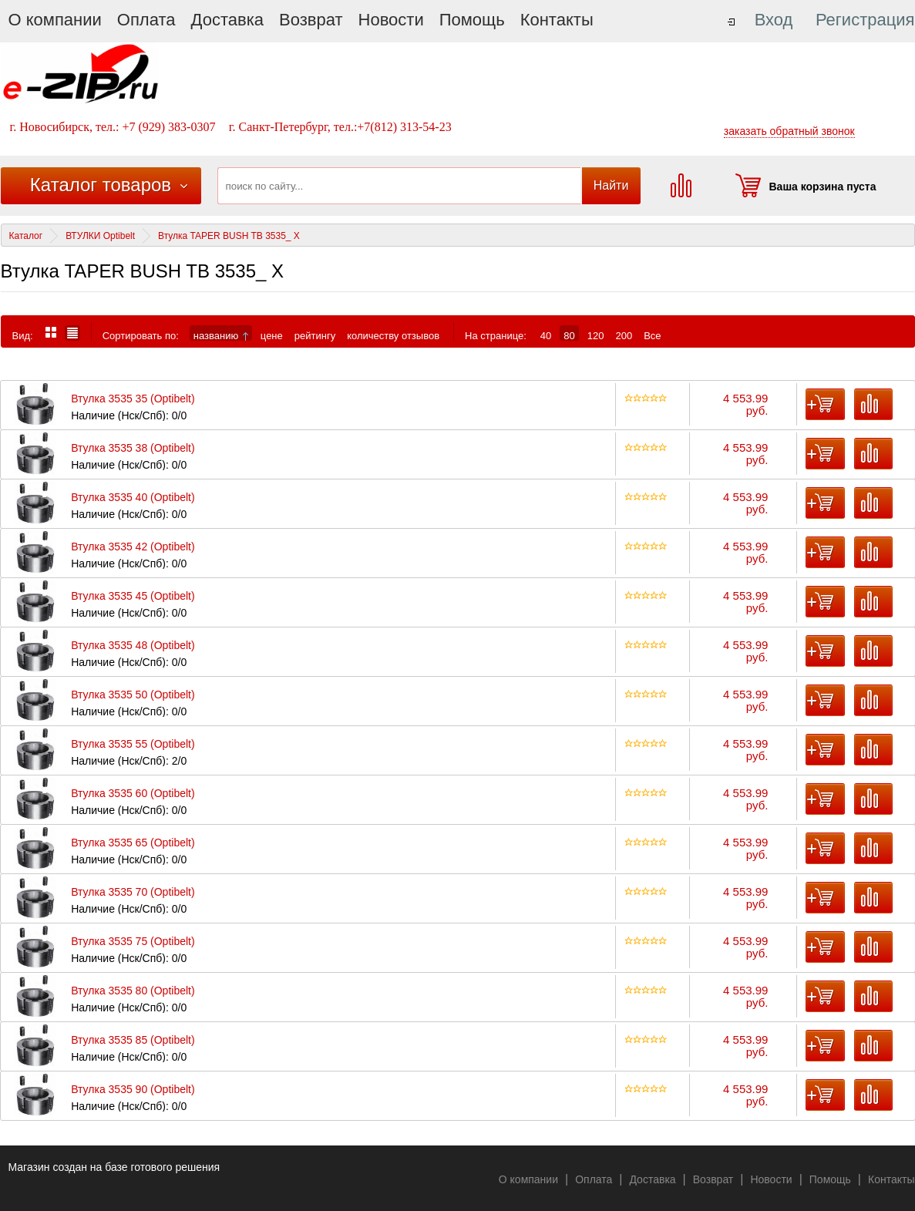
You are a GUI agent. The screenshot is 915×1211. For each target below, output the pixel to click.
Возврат (311, 19)
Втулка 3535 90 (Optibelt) (132, 1089)
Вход (774, 19)
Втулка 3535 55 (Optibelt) (132, 744)
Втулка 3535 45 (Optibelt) (132, 596)
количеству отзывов (393, 335)
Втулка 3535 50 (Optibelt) (132, 695)
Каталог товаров (100, 184)
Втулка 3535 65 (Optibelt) (132, 843)
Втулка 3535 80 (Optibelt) (132, 991)
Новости (391, 19)
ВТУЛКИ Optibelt (100, 235)
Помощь (472, 19)
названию (220, 335)
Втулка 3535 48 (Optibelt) (132, 645)
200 (623, 335)
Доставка (227, 19)
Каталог (26, 235)
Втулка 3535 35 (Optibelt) (132, 399)
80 (568, 335)
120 (595, 335)
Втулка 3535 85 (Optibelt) (132, 1040)
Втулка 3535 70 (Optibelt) (132, 892)
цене (272, 335)
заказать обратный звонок (789, 131)
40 (545, 335)
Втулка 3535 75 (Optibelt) (132, 941)
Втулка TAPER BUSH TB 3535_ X (229, 235)
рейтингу (314, 335)
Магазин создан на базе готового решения (114, 1167)
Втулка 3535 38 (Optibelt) (132, 448)
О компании (55, 19)
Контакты (557, 19)
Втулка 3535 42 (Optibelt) (132, 547)
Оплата (146, 19)
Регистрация (865, 19)
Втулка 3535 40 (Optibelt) (132, 497)
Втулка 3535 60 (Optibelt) (132, 793)
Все (652, 335)
